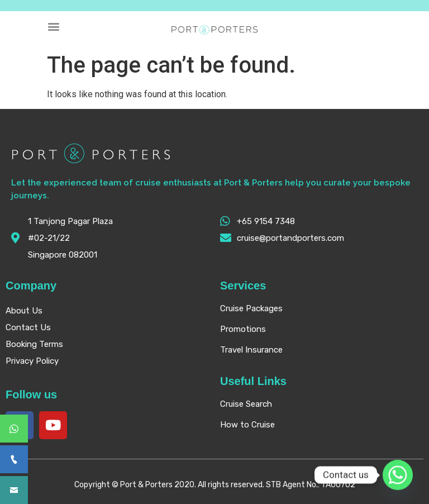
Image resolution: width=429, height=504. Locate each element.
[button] (54, 26)
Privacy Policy (32, 361)
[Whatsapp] (398, 475)
